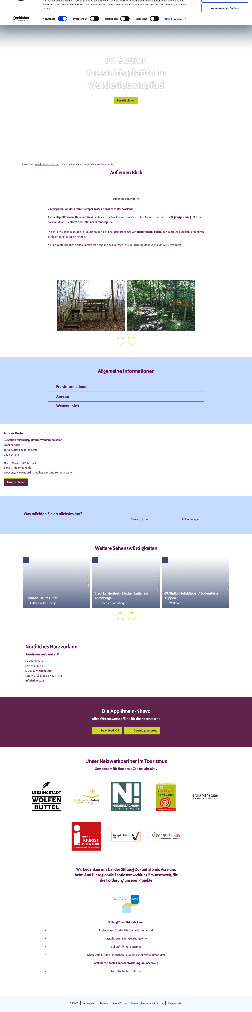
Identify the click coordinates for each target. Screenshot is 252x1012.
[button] (126, 100)
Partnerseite (174, 1003)
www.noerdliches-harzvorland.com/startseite (44, 472)
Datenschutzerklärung (113, 1003)
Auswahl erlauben (224, 17)
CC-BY (157, 587)
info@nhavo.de (22, 467)
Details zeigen (173, 38)
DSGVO (74, 1003)
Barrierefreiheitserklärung (147, 1003)
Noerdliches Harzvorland (47, 164)
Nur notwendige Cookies (224, 27)
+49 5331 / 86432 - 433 (22, 462)
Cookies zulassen (225, 8)
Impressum (89, 1003)
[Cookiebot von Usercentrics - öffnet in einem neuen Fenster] (21, 38)
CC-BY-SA (88, 585)
